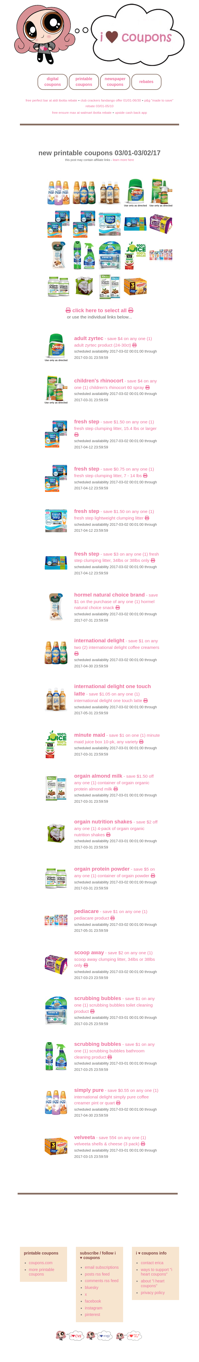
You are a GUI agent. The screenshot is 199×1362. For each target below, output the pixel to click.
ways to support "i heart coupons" (156, 1272)
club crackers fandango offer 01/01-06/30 (110, 100)
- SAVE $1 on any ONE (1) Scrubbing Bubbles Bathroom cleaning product (114, 1050)
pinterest (92, 1314)
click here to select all (99, 310)
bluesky (91, 1287)
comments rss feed (102, 1280)
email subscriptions (102, 1267)
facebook (93, 1301)
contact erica (152, 1262)
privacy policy (153, 1292)
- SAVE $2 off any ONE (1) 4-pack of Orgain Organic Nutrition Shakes (115, 828)
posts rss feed (97, 1274)
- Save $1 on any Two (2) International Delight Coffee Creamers (116, 647)
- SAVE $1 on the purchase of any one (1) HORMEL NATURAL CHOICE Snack (116, 601)
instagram (93, 1308)
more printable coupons (42, 1272)
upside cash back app (131, 112)
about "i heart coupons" (152, 1283)
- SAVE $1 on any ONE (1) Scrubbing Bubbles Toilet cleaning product (114, 1004)
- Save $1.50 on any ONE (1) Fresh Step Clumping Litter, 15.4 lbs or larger (115, 428)
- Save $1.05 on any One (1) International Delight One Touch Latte (112, 693)
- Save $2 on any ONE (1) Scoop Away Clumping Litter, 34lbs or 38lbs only (114, 959)
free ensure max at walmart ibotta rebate (81, 112)
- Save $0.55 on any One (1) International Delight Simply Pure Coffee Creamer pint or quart (116, 1096)
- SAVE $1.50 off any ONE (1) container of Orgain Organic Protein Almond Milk (114, 782)
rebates (146, 81)
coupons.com (41, 1262)
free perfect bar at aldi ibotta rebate (51, 100)
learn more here (123, 160)
